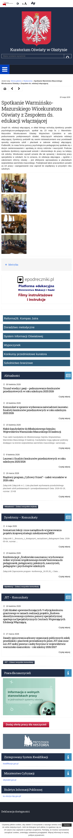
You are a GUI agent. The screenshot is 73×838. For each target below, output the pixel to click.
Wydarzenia (27, 81)
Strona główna (16, 81)
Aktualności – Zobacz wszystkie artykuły (20, 507)
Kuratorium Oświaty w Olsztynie (38, 49)
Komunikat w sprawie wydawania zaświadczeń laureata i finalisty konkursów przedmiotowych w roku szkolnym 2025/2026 (35, 410)
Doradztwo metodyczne (19, 327)
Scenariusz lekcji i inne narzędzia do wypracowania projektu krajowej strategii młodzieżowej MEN (32, 531)
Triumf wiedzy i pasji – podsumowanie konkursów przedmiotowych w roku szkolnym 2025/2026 (31, 390)
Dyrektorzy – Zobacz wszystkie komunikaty (21, 587)
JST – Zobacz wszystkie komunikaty (18, 662)
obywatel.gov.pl (9, 780)
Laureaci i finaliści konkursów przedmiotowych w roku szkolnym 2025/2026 (34, 460)
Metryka (13, 264)
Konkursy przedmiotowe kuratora (25, 354)
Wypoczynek (12, 345)
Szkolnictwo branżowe (18, 362)
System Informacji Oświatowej (23, 336)
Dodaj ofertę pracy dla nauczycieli (26, 724)
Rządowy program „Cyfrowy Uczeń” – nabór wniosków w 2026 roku (35, 478)
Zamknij (67, 825)
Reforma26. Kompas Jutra (21, 318)
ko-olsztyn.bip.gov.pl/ (12, 796)
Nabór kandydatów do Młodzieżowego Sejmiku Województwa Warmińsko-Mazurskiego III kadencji (32, 430)
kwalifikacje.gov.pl (10, 763)
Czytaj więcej (64, 396)
